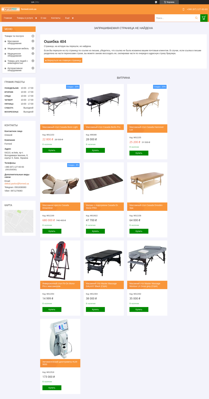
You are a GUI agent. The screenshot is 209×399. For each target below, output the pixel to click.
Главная (8, 18)
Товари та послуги (14, 36)
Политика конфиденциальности (120, 337)
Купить (51, 152)
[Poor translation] (11, 354)
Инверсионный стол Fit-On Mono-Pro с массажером (143, 204)
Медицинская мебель (18, 48)
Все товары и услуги (122, 321)
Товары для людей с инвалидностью (18, 62)
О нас (43, 18)
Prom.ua (117, 334)
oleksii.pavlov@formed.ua (17, 183)
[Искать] (196, 18)
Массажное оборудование (15, 42)
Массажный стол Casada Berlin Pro (102, 126)
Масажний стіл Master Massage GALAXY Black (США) (185, 204)
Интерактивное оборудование (15, 69)
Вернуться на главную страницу (64, 60)
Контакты (55, 18)
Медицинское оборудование (15, 54)
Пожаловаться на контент (94, 337)
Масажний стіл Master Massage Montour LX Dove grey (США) (57, 281)
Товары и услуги (25, 18)
